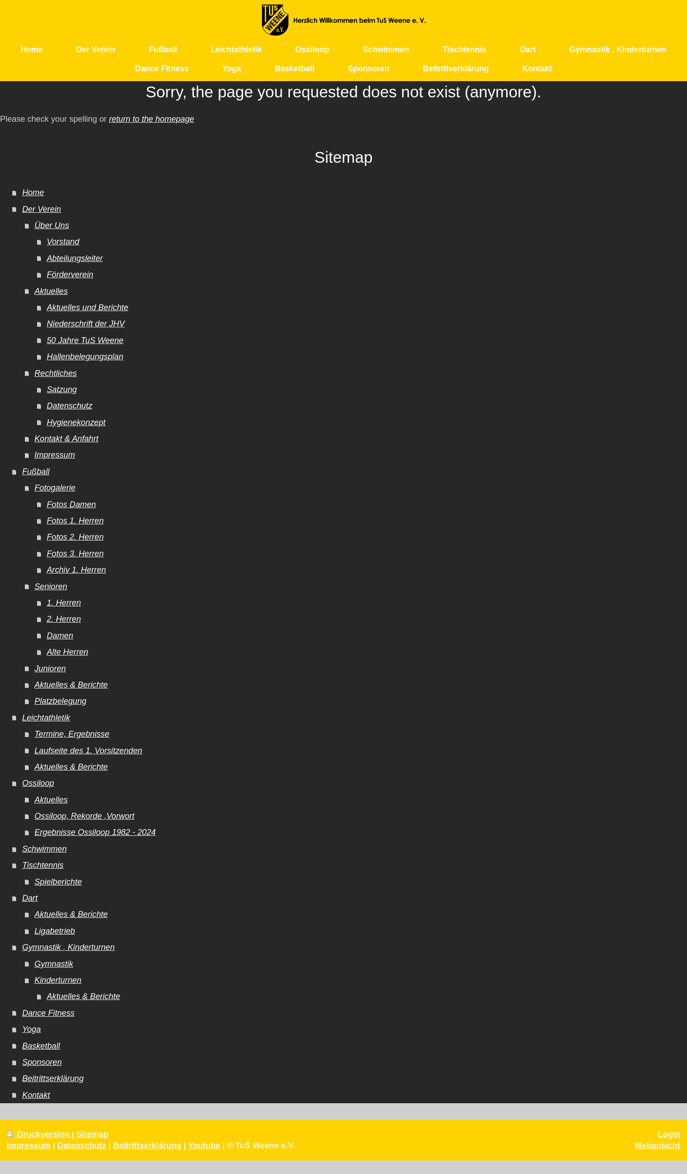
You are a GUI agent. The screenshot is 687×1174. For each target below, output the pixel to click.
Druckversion (39, 1134)
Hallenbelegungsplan (85, 356)
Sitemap (93, 1134)
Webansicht (657, 1145)
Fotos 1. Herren (75, 520)
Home (33, 192)
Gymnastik (53, 963)
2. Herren (64, 619)
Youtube (204, 1145)
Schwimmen (44, 848)
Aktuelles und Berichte (87, 307)
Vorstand (63, 241)
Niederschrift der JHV (86, 323)
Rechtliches (55, 373)
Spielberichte (58, 881)
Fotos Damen (71, 504)
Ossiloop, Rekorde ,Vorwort (84, 816)
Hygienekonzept (76, 422)
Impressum (54, 454)
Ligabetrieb (54, 931)
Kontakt (36, 1095)
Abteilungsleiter (75, 258)
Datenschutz (69, 405)
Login (669, 1134)
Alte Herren (67, 651)
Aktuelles (51, 291)
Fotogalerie (54, 487)
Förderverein (70, 274)
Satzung (62, 389)
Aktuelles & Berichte (71, 684)
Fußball (36, 471)
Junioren (50, 668)
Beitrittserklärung (52, 1078)
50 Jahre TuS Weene (85, 340)
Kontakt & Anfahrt (66, 438)
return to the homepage (151, 119)
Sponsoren (42, 1062)
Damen (60, 635)
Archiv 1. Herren (76, 569)
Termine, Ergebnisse (71, 733)
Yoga (31, 1029)
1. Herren (64, 602)
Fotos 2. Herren (75, 536)
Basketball (41, 1045)
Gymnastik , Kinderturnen (68, 947)
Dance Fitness (48, 1013)
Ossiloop (38, 783)
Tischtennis (43, 865)
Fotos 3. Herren (75, 553)
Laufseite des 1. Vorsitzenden (88, 750)
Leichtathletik (46, 717)
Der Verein (41, 209)
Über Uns (51, 225)
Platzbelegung (60, 701)
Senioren (50, 586)
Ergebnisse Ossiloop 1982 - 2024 (95, 832)
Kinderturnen (57, 980)
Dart (29, 898)
